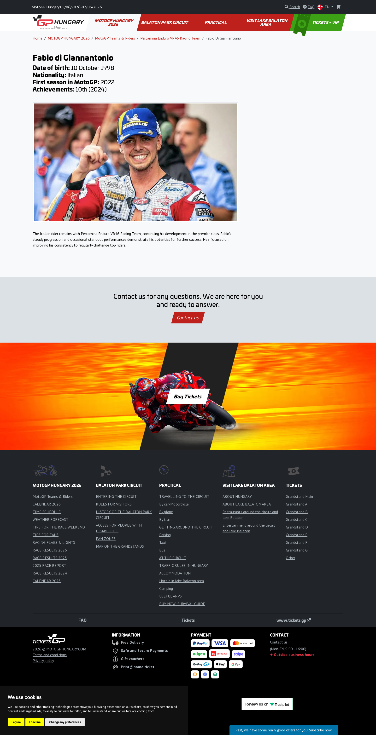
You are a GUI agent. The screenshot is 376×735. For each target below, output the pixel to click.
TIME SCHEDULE (47, 511)
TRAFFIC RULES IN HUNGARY (183, 565)
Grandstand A (296, 504)
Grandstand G (297, 550)
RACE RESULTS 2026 (50, 550)
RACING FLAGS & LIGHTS (54, 542)
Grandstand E (296, 534)
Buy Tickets (188, 396)
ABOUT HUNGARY (237, 496)
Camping (166, 588)
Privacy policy (43, 660)
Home (37, 38)
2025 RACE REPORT (49, 565)
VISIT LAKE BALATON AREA (267, 22)
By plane (166, 511)
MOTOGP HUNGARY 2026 (114, 22)
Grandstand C (296, 519)
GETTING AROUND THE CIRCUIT (186, 527)
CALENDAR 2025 (47, 580)
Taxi (162, 542)
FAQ (82, 620)
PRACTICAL (215, 22)
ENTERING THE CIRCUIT (116, 496)
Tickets (188, 620)
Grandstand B (297, 511)
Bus (162, 550)
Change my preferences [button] (65, 722)
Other (290, 557)
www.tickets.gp (293, 620)
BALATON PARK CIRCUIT (165, 22)
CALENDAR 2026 (47, 504)
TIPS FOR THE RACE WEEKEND (59, 527)
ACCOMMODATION (175, 573)
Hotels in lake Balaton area (181, 580)
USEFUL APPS (170, 596)
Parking (165, 534)
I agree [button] (16, 722)
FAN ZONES (106, 538)
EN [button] (323, 7)
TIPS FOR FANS (46, 534)
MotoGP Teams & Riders (115, 38)
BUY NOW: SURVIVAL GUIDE (182, 603)
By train (165, 519)
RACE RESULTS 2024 (50, 573)
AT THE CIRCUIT (172, 557)
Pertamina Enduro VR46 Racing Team (170, 38)
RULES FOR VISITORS (114, 504)
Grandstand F (296, 542)
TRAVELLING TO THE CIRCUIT (184, 496)
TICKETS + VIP (316, 22)
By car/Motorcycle (174, 504)
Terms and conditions (50, 654)
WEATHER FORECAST (50, 519)
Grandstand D (297, 527)
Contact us (188, 318)
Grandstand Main (299, 496)
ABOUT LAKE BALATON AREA (247, 504)
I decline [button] (35, 722)
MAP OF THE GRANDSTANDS (120, 546)
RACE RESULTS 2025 (50, 557)
